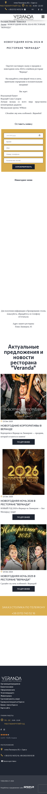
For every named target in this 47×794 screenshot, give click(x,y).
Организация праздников (10, 684)
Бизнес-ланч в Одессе (9, 705)
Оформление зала (8, 690)
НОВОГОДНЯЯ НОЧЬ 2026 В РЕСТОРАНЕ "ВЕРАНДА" (18, 502)
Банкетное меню (7, 687)
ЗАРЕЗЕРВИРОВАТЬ (23, 167)
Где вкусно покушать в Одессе (12, 702)
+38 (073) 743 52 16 (23, 620)
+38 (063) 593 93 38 (27, 756)
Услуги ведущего (7, 693)
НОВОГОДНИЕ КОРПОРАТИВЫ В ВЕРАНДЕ (21, 427)
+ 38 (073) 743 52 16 (16, 9)
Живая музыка (6, 696)
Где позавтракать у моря (10, 699)
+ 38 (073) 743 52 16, (12, 756)
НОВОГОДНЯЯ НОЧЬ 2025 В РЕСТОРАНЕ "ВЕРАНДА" (18, 577)
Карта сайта (5, 708)
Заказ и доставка (8, 761)
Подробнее (23, 442)
